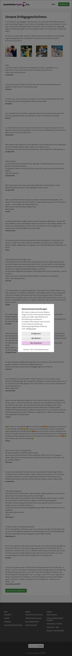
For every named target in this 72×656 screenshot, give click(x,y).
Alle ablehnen (36, 338)
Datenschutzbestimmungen (41, 349)
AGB (32, 349)
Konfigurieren (31, 329)
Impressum (26, 349)
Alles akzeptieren (36, 343)
